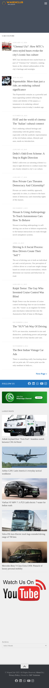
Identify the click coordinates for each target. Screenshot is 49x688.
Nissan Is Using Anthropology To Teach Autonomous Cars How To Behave (29, 216)
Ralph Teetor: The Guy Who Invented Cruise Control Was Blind (28, 292)
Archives (5, 642)
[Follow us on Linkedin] (33, 383)
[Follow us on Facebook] (29, 383)
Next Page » (41, 373)
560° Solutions (34, 675)
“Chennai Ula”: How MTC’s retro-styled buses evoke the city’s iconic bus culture (28, 50)
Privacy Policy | (15, 675)
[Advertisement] (24, 20)
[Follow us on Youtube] (41, 383)
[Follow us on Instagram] (45, 383)
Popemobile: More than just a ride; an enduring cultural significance (29, 85)
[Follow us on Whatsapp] (37, 383)
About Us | (40, 672)
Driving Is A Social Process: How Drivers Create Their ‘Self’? (28, 251)
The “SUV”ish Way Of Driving (30, 326)
